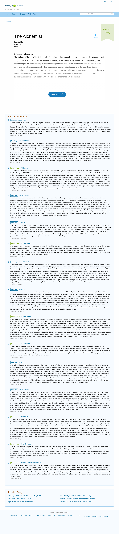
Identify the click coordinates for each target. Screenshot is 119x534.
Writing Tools (32, 14)
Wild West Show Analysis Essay (19, 499)
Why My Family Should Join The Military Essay (25, 496)
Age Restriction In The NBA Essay (20, 502)
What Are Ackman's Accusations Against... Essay (77, 499)
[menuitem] (104, 2)
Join (104, 2)
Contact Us (71, 515)
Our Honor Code (40, 515)
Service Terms (61, 515)
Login (110, 2)
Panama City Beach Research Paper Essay (75, 496)
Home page (8, 21)
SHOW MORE (57, 94)
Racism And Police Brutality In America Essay (76, 502)
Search (14, 14)
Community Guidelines (27, 515)
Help (78, 515)
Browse (22, 14)
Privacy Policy (51, 515)
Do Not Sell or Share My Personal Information (96, 516)
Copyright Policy (14, 515)
